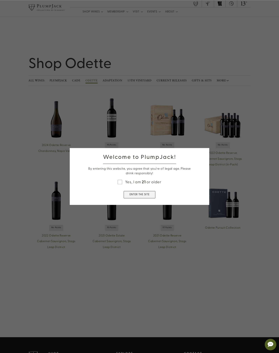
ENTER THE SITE (140, 194)
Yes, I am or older (143, 182)
